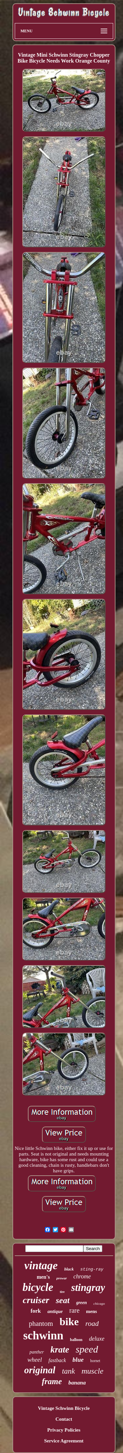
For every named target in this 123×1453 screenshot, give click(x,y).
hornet (95, 1360)
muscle (93, 1371)
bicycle (38, 1287)
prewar (61, 1278)
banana (77, 1383)
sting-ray (91, 1269)
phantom (41, 1323)
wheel (34, 1359)
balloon (76, 1339)
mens (91, 1311)
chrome (82, 1276)
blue (78, 1359)
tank (68, 1371)
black (69, 1269)
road (92, 1323)
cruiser (36, 1300)
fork (36, 1311)
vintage (41, 1265)
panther (37, 1352)
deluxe (96, 1338)
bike (69, 1321)
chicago (99, 1303)
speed (87, 1349)
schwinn (43, 1335)
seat (63, 1300)
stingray (88, 1287)
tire (62, 1292)
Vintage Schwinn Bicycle (64, 1408)
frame (52, 1381)
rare (74, 1310)
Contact (63, 1419)
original (39, 1370)
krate (60, 1350)
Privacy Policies (63, 1430)
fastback (57, 1360)
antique (55, 1311)
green (81, 1302)
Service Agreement (63, 1440)
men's (43, 1277)
